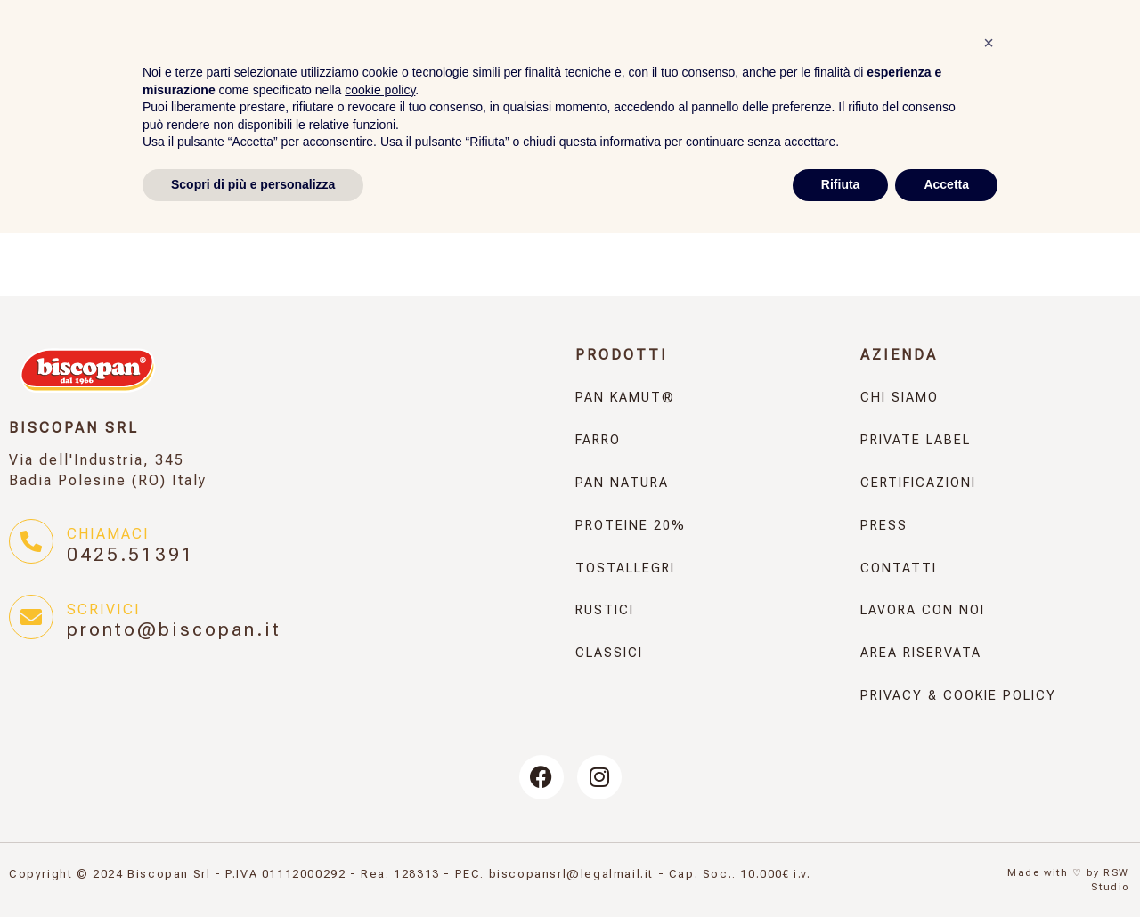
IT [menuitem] (1102, 18)
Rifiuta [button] (840, 868)
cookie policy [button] (380, 774)
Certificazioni (918, 483)
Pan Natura (554, 59)
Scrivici (104, 609)
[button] (988, 726)
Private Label (915, 440)
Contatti (898, 568)
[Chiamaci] (31, 541)
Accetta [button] (946, 868)
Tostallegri (861, 59)
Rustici (983, 59)
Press (884, 525)
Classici (1093, 59)
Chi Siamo (899, 397)
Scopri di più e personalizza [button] (253, 868)
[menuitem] (1117, 18)
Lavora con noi (922, 610)
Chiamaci (108, 533)
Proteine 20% (708, 59)
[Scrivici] (31, 617)
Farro (438, 59)
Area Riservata (995, 19)
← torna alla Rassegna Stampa (172, 205)
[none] (1117, 18)
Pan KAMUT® (312, 59)
